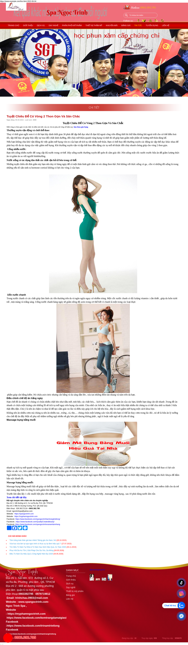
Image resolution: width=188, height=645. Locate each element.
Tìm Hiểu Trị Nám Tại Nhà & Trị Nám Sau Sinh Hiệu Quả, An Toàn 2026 (38, 547)
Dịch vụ (41, 25)
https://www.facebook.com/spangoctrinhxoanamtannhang (37, 524)
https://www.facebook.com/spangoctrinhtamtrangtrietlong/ (37, 519)
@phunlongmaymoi (97, 570)
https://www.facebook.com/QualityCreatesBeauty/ (35, 522)
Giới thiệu (28, 25)
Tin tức (138, 25)
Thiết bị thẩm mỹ (93, 25)
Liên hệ (165, 25)
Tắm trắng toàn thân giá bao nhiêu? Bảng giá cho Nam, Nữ (33, 540)
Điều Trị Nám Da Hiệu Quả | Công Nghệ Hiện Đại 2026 (31, 554)
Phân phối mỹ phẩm (72, 25)
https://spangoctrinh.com (24, 514)
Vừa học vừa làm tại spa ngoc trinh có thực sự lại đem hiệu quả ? (35, 544)
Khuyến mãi (112, 25)
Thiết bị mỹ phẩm (74, 591)
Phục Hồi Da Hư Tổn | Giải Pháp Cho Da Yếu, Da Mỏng (31, 550)
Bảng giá (125, 25)
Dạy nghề (53, 25)
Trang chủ (13, 25)
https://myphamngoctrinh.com (25, 516)
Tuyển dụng (152, 25)
